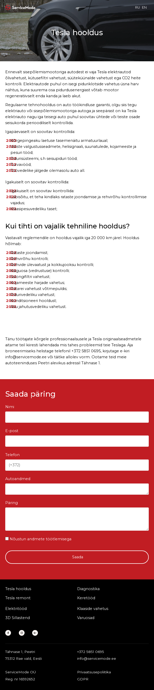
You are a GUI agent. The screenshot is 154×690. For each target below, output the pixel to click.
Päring (11, 502)
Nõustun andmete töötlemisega (40, 539)
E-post (11, 430)
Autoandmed (17, 478)
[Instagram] (23, 633)
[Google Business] (36, 633)
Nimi (9, 406)
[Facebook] (9, 633)
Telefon (12, 454)
